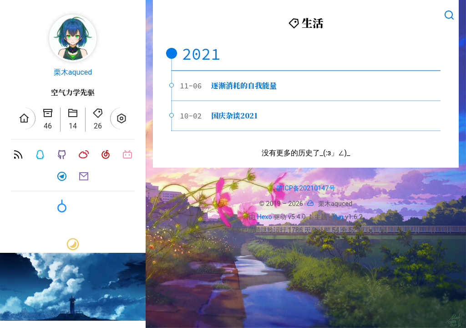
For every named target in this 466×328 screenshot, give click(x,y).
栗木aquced (73, 72)
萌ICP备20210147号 (305, 188)
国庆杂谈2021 (234, 115)
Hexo (264, 217)
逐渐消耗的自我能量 (244, 85)
